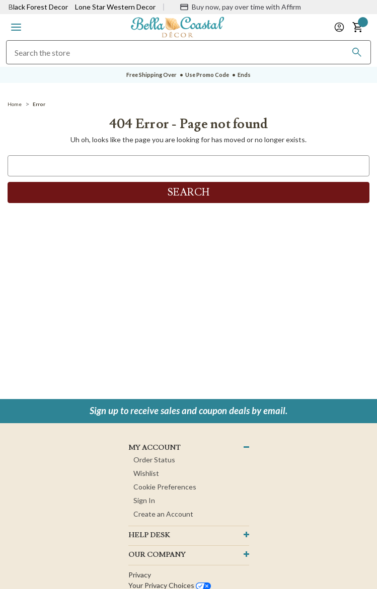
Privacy (139, 574)
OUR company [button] (157, 554)
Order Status (154, 459)
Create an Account (163, 514)
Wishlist (146, 473)
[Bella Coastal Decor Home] (177, 26)
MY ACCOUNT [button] (154, 447)
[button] (16, 27)
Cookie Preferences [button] (164, 486)
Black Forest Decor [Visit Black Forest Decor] (38, 7)
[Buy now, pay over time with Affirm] (240, 7)
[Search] (357, 52)
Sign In (144, 500)
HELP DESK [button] (149, 535)
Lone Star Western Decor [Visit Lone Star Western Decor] (115, 7)
